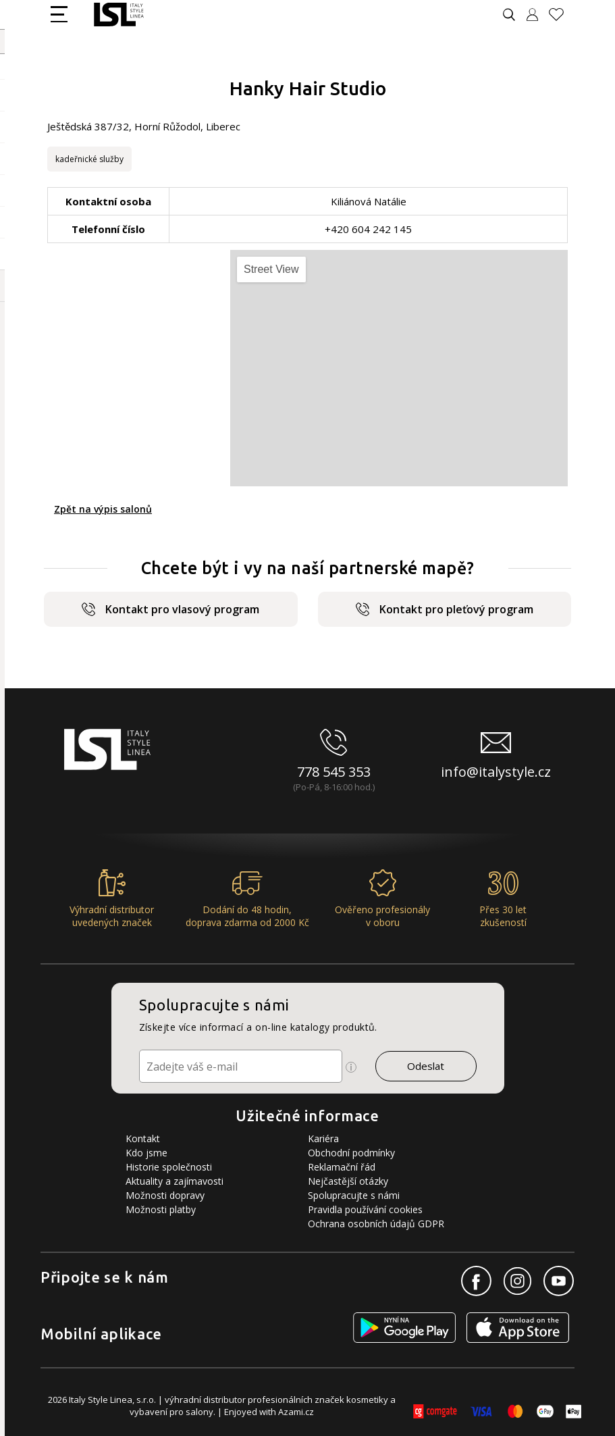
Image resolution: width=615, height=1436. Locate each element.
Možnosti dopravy (165, 1195)
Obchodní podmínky (351, 1152)
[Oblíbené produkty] (561, 14)
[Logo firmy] (118, 14)
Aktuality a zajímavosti (174, 1181)
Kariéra (323, 1138)
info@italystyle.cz (496, 772)
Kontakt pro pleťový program (444, 609)
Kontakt (143, 1138)
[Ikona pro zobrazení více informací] (351, 1067)
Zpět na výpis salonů (103, 509)
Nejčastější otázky (348, 1181)
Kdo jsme (146, 1152)
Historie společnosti (169, 1166)
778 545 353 (334, 772)
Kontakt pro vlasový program (170, 609)
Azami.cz (296, 1412)
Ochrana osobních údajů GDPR (376, 1223)
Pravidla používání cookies (365, 1209)
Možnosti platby (161, 1209)
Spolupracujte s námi (354, 1195)
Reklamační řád (341, 1166)
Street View (271, 269)
